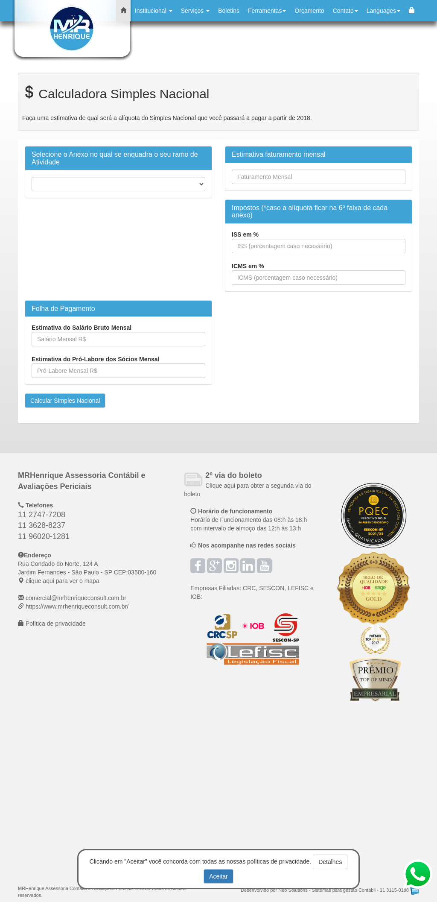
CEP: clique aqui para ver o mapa (87, 572)
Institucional (153, 10)
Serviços (195, 10)
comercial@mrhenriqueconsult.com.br (76, 597)
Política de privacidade (56, 623)
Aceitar (218, 876)
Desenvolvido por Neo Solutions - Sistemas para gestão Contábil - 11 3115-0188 (330, 890)
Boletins (228, 10)
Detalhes (330, 861)
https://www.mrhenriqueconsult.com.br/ (77, 606)
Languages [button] (383, 10)
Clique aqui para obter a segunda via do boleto (247, 485)
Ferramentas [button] (267, 10)
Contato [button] (345, 10)
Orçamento (309, 10)
